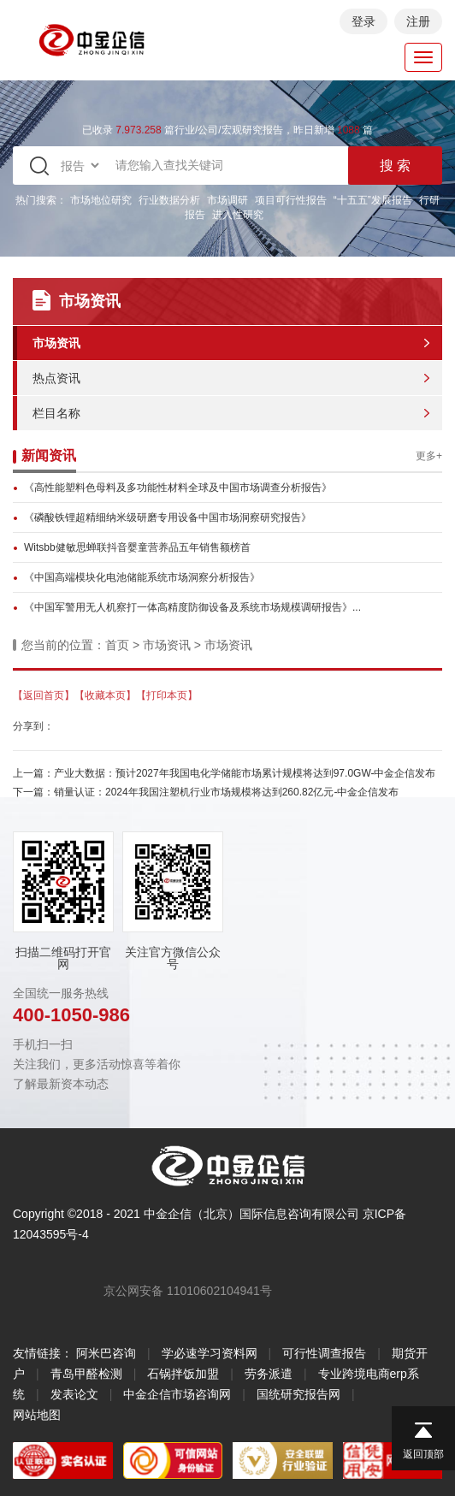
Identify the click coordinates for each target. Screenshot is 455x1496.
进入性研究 (237, 215)
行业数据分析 (169, 200)
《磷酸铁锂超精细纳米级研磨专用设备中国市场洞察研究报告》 (167, 517)
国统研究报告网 (298, 1394)
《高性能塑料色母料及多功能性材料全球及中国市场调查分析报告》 (178, 488)
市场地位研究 (101, 200)
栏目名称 (56, 413)
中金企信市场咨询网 (177, 1394)
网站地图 (37, 1415)
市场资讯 (56, 343)
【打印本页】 (167, 695)
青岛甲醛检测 (86, 1374)
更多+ (429, 456)
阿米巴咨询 (106, 1353)
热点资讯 (56, 378)
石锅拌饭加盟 (183, 1374)
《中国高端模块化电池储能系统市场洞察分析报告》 (142, 577)
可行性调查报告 (324, 1353)
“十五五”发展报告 (373, 200)
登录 (363, 21)
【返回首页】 (43, 695)
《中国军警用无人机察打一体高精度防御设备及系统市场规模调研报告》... (192, 607)
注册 (418, 21)
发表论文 (74, 1394)
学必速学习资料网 (209, 1353)
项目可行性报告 (291, 200)
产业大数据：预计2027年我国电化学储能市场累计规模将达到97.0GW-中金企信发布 (245, 773)
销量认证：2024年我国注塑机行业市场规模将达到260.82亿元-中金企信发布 (226, 792)
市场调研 (227, 200)
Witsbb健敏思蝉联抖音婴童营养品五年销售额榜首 (137, 547)
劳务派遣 (268, 1374)
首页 (117, 645)
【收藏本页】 (105, 695)
